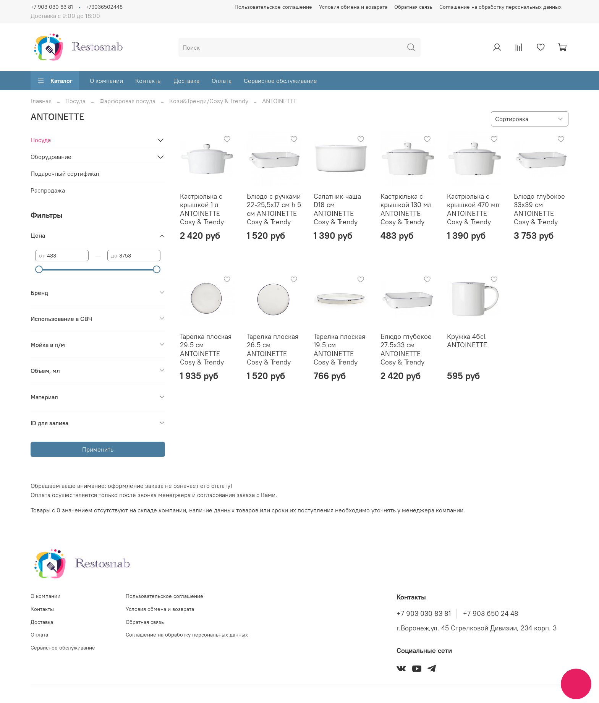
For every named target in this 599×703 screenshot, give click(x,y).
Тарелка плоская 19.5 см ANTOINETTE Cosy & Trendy (339, 349)
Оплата (222, 80)
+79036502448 (104, 6)
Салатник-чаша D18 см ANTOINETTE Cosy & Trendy (337, 209)
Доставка (186, 80)
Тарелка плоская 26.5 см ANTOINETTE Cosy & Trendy (272, 349)
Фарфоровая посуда (127, 101)
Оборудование (51, 156)
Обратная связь (413, 6)
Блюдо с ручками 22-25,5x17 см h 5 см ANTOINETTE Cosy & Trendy (274, 209)
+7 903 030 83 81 (52, 6)
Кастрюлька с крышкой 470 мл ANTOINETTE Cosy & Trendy (473, 209)
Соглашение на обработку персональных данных (500, 6)
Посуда (75, 101)
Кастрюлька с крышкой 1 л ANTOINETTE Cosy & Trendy (202, 209)
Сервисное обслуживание (280, 80)
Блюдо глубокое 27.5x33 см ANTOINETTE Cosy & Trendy (406, 349)
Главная (41, 101)
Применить (97, 449)
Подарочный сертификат (65, 173)
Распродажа (48, 190)
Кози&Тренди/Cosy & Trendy (208, 101)
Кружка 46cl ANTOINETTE (467, 341)
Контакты (148, 80)
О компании (106, 80)
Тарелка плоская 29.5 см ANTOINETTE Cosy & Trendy (206, 349)
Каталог (55, 80)
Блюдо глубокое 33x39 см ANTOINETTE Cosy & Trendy (539, 209)
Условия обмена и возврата (353, 6)
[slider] (39, 269)
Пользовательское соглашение (273, 6)
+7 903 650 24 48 (490, 613)
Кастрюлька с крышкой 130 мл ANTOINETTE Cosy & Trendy (406, 209)
